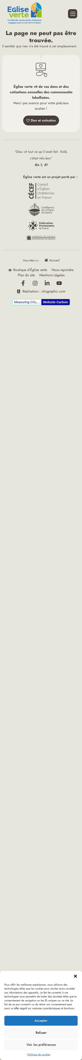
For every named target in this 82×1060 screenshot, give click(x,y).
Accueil (51, 260)
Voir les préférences (41, 1044)
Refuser (41, 1032)
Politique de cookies (38, 1054)
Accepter (41, 1020)
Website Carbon (55, 302)
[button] (75, 976)
